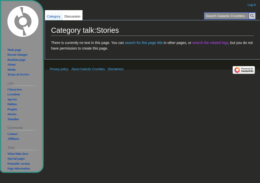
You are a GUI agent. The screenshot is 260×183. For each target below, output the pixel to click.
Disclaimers (116, 69)
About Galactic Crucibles (88, 69)
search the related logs (210, 43)
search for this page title (144, 43)
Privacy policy (59, 69)
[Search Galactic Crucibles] (230, 16)
